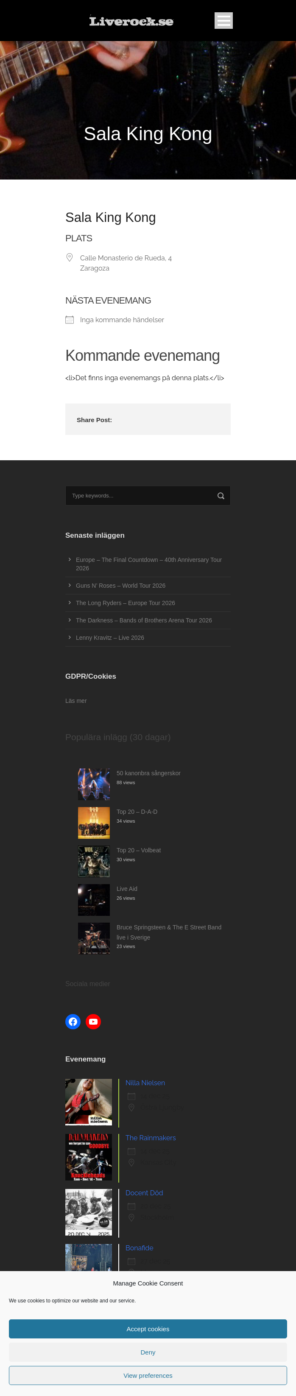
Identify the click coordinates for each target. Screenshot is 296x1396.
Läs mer (76, 700)
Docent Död (144, 1193)
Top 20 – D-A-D (137, 811)
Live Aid (127, 888)
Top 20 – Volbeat (139, 850)
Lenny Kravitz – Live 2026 (110, 637)
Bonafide (140, 1248)
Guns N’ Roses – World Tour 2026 (120, 585)
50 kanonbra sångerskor (149, 773)
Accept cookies (148, 1328)
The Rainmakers (151, 1138)
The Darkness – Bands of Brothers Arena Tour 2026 (144, 620)
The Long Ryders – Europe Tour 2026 (125, 603)
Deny (147, 1352)
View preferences (148, 1375)
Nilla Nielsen (145, 1083)
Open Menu (224, 20)
